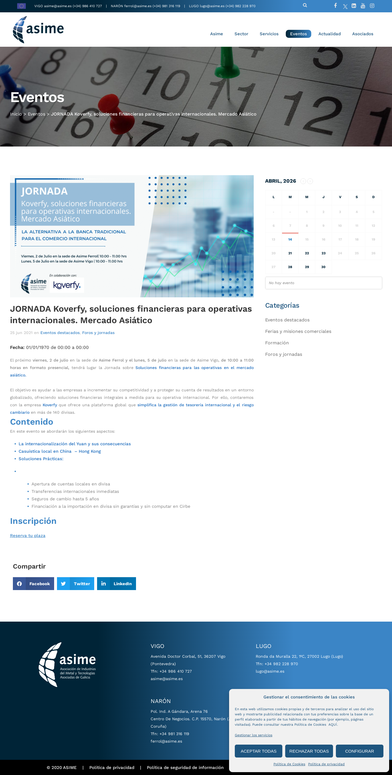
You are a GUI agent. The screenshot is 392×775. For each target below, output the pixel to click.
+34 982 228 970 (281, 663)
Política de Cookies (289, 764)
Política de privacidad (326, 764)
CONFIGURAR (359, 751)
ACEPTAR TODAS (259, 751)
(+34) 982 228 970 (240, 6)
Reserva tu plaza (28, 535)
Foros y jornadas (98, 332)
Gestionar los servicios (253, 735)
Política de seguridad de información (185, 767)
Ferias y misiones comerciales (298, 331)
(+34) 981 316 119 (166, 6)
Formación (277, 342)
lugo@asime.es (212, 6)
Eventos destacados (60, 332)
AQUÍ (332, 725)
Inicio (16, 112)
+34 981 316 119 (174, 733)
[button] (33, 583)
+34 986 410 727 (175, 671)
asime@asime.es (58, 6)
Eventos (36, 112)
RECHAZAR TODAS (309, 751)
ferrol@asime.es (137, 6)
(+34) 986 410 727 (88, 6)
